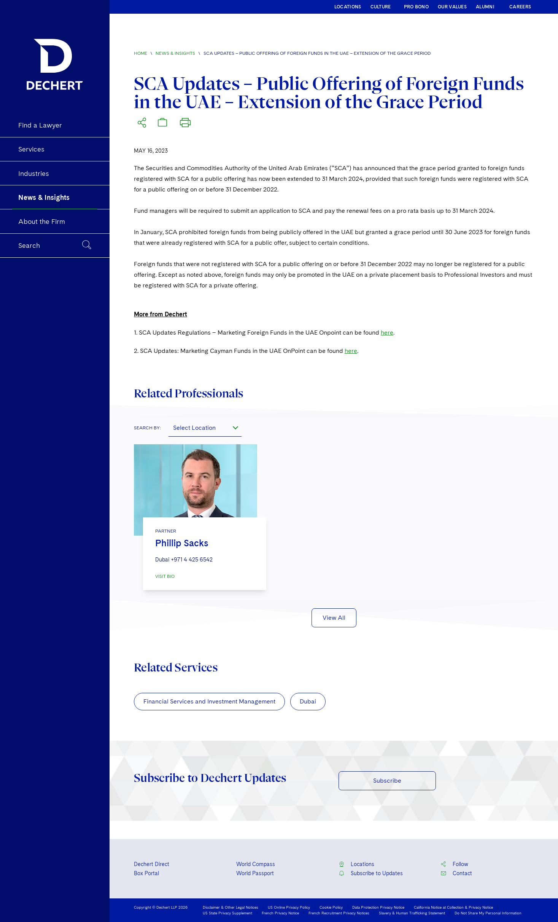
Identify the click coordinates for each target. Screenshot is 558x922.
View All (334, 617)
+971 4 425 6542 (192, 560)
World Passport (255, 873)
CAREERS (520, 7)
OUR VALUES (452, 7)
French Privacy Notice (280, 913)
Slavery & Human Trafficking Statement (412, 913)
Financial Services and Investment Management (209, 701)
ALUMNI (485, 7)
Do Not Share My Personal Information (488, 913)
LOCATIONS (347, 7)
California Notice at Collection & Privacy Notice (453, 907)
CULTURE (380, 7)
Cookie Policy (331, 907)
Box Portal (146, 873)
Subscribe (387, 780)
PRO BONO (416, 7)
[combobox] (205, 427)
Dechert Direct (151, 864)
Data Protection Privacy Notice (378, 907)
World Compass (255, 864)
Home (140, 53)
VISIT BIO (165, 576)
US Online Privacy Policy (289, 907)
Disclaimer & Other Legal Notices (230, 907)
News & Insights (175, 53)
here (387, 332)
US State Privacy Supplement (227, 913)
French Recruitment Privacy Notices (338, 913)
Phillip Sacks (181, 543)
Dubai (308, 701)
